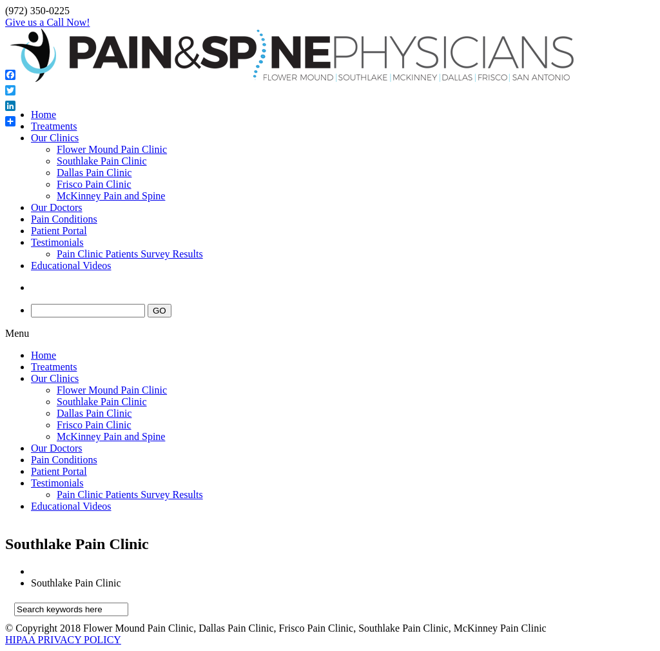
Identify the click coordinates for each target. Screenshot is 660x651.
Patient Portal (59, 230)
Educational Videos (71, 265)
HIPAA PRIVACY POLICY (63, 639)
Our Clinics (55, 137)
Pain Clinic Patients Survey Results (130, 253)
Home (43, 114)
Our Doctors (56, 207)
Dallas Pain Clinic (94, 172)
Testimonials (57, 242)
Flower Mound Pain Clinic (112, 149)
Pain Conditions (64, 219)
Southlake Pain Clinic (102, 160)
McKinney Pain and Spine (111, 195)
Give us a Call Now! (47, 22)
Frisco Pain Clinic (94, 184)
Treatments (54, 126)
